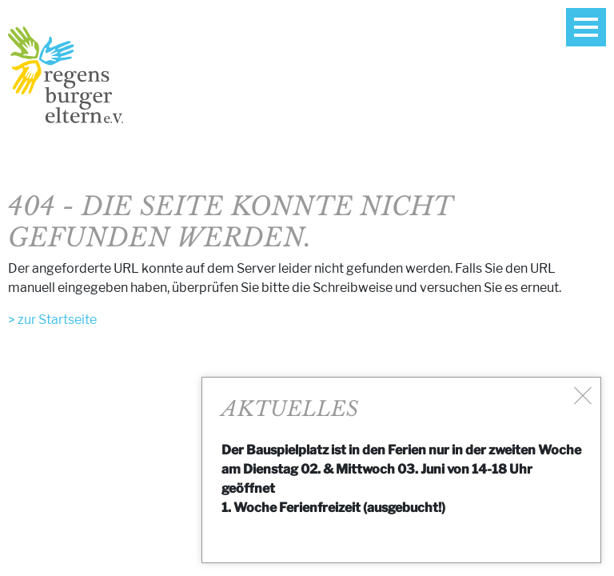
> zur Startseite (52, 319)
